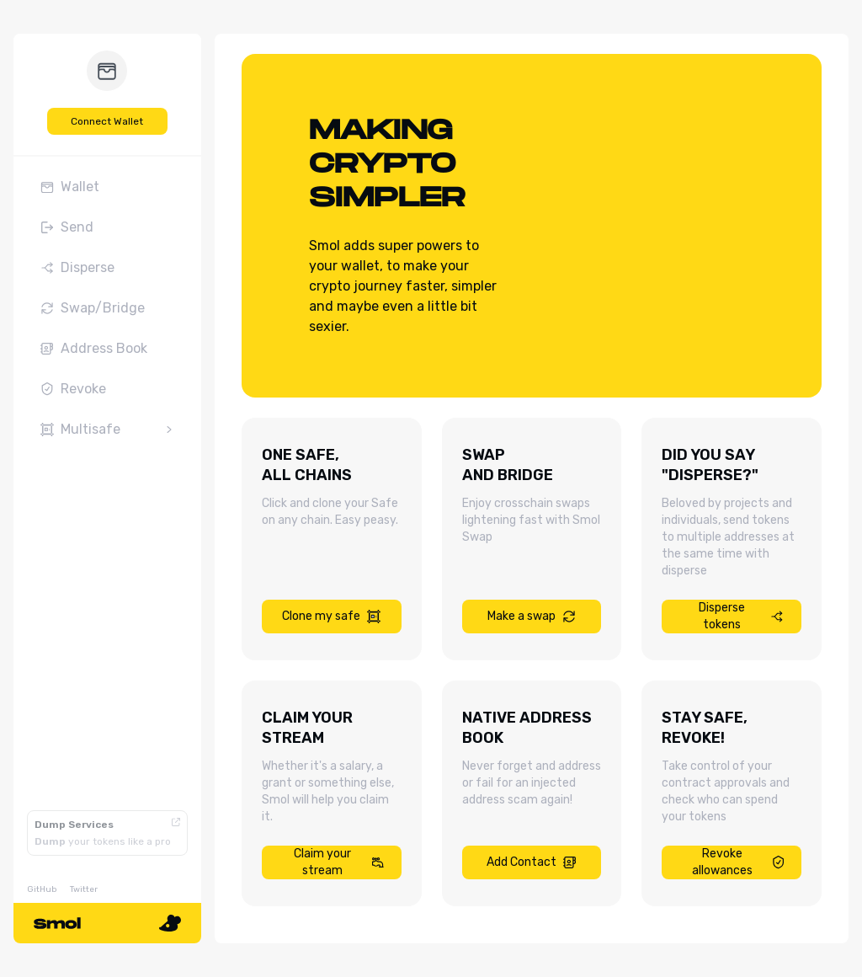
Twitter (84, 889)
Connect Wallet (107, 121)
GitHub (41, 889)
